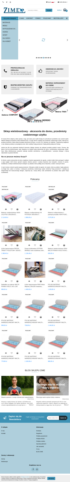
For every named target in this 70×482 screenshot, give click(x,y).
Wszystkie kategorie (10, 18)
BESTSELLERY (59, 18)
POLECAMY (47, 18)
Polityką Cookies (25, 477)
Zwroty (3, 459)
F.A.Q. (38, 449)
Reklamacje (4, 461)
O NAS (21, 18)
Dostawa (38, 430)
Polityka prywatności (41, 436)
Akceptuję (51, 478)
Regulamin (39, 433)
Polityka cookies (40, 441)
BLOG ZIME (39, 451)
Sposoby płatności (41, 444)
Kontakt (3, 433)
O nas (3, 430)
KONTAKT (29, 18)
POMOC (38, 18)
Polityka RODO (40, 438)
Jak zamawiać (40, 446)
